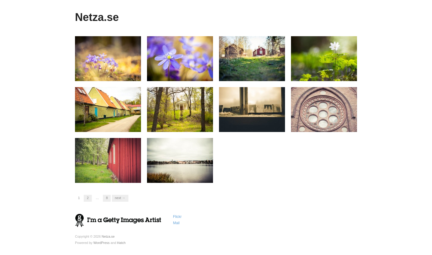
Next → (120, 198)
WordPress (101, 243)
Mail (176, 223)
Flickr (177, 217)
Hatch (121, 243)
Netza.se (97, 17)
